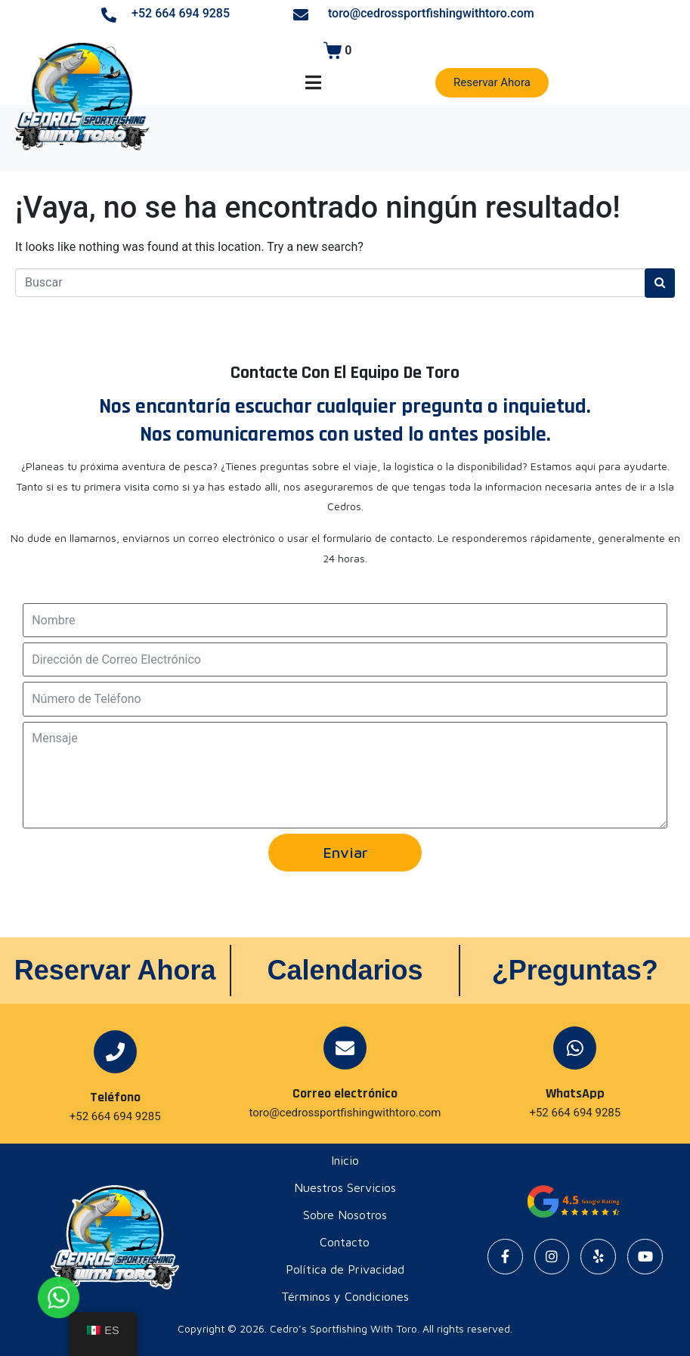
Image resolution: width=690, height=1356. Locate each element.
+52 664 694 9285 (181, 13)
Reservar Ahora (115, 970)
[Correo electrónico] (345, 1048)
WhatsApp (575, 1093)
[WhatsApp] (574, 1048)
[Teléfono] (115, 1051)
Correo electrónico (345, 1093)
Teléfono (115, 1097)
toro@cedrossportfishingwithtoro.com (431, 13)
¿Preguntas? (575, 970)
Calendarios (344, 970)
